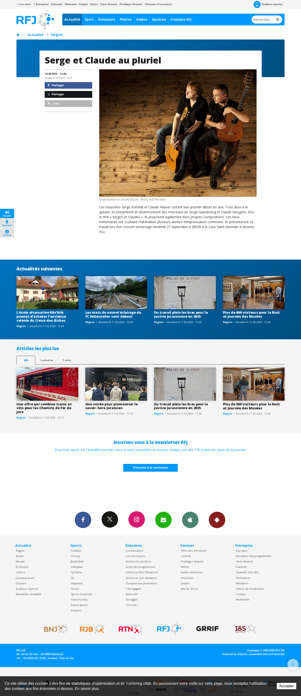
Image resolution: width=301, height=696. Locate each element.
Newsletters (163, 520)
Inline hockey (79, 599)
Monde (20, 561)
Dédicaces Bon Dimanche (142, 572)
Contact (241, 594)
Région (57, 34)
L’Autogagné (133, 588)
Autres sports (79, 604)
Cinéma (185, 556)
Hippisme (77, 583)
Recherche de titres (138, 561)
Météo (185, 566)
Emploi (83, 4)
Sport (89, 19)
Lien (53, 103)
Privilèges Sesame (192, 561)
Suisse (20, 556)
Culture (20, 572)
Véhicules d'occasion (194, 550)
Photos (126, 19)
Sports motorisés (81, 594)
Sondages (132, 599)
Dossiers (21, 583)
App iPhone (190, 520)
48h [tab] (26, 360)
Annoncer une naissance (141, 577)
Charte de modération (250, 588)
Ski (72, 577)
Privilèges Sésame (130, 4)
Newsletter (243, 599)
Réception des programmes (253, 556)
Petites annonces (191, 572)
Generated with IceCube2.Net (267, 654)
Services (159, 19)
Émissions (106, 19)
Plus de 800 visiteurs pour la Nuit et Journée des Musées (251, 314)
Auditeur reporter (27, 588)
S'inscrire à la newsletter (150, 467)
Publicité (241, 566)
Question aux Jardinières (141, 583)
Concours (132, 604)
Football (76, 550)
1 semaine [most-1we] (46, 360)
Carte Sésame (108, 4)
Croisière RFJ (180, 19)
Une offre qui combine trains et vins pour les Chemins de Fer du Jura (43, 408)
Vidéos (141, 19)
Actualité (72, 19)
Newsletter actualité (28, 594)
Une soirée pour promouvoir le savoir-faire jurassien (111, 406)
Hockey (75, 556)
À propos (241, 550)
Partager (56, 85)
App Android (217, 520)
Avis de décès (189, 588)
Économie (22, 566)
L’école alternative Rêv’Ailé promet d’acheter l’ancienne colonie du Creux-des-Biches (41, 316)
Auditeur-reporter (268, 4)
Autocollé (132, 594)
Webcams (71, 4)
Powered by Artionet (234, 654)
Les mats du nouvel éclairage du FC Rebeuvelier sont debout (113, 314)
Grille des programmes (140, 566)
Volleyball (77, 566)
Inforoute (57, 4)
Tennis (75, 588)
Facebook (83, 520)
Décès (94, 4)
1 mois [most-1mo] (67, 360)
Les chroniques (135, 556)
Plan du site (66, 658)
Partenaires (243, 577)
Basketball (77, 561)
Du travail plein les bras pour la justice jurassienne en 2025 (181, 314)
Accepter (286, 686)
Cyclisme (76, 572)
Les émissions (134, 550)
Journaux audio (25, 577)
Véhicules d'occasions (158, 4)
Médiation (242, 583)
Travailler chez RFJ (247, 572)
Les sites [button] (24, 4)
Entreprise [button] (41, 4)
